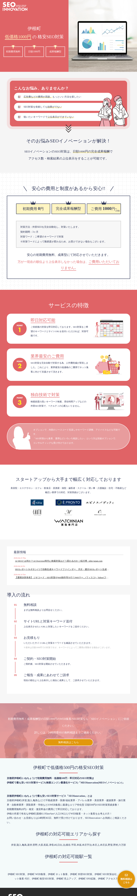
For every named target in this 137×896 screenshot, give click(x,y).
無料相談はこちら (68, 725)
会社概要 (102, 892)
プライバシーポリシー (122, 892)
